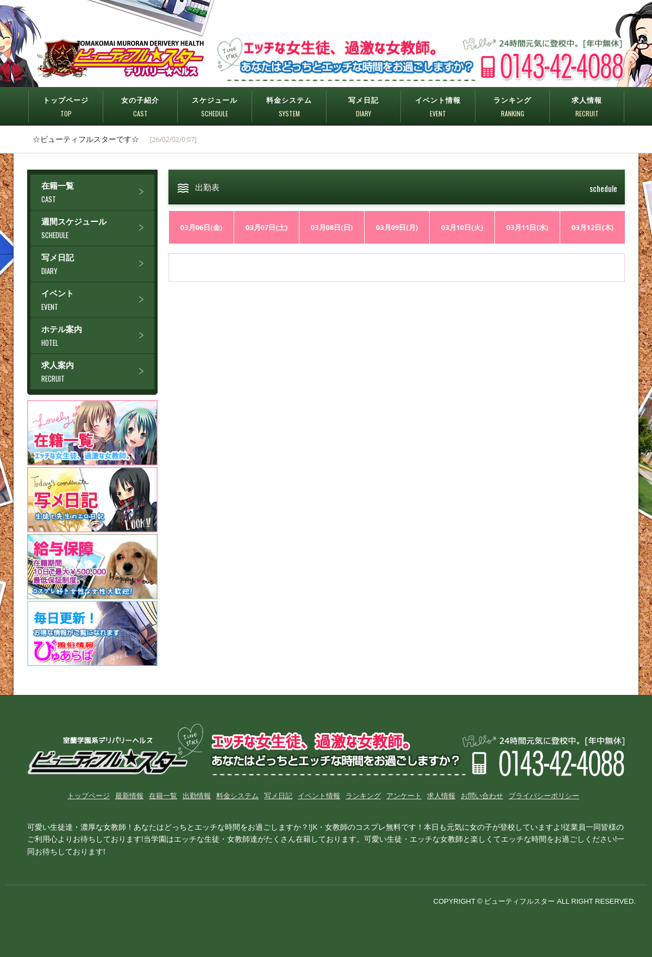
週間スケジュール (97, 228)
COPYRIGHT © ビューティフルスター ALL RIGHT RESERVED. (535, 901)
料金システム (289, 106)
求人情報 (587, 106)
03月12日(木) (593, 227)
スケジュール (215, 106)
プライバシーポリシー (544, 795)
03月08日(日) (332, 227)
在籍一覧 (97, 192)
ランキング (512, 106)
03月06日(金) (201, 227)
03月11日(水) (527, 227)
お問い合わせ (482, 795)
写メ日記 (363, 106)
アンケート (404, 795)
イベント (97, 300)
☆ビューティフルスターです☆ (86, 139)
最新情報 (129, 795)
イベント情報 (438, 106)
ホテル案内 (97, 336)
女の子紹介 (140, 106)
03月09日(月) (397, 227)
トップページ (66, 106)
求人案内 (97, 371)
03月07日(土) (267, 227)
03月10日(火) (462, 227)
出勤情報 (197, 795)
